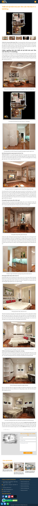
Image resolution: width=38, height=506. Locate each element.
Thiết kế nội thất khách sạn (25, 488)
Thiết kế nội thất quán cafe (25, 481)
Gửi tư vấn (28, 452)
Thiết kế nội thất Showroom (25, 483)
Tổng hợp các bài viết (24, 490)
